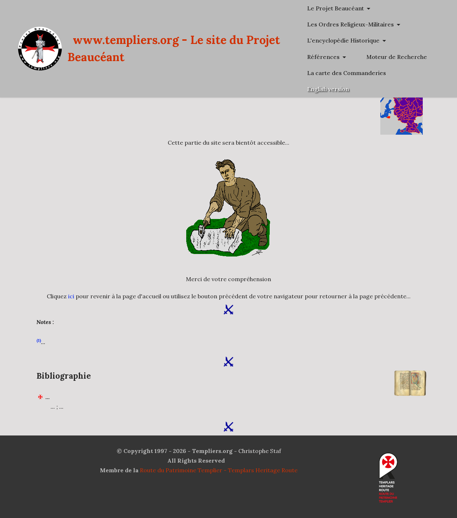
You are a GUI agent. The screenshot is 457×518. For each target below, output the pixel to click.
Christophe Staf (259, 450)
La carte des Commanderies (392, 89)
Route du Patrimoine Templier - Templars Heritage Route (219, 470)
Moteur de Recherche (383, 72)
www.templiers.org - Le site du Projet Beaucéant (206, 56)
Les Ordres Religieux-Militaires (396, 24)
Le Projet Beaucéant (381, 8)
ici (71, 296)
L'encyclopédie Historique (389, 40)
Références (369, 56)
